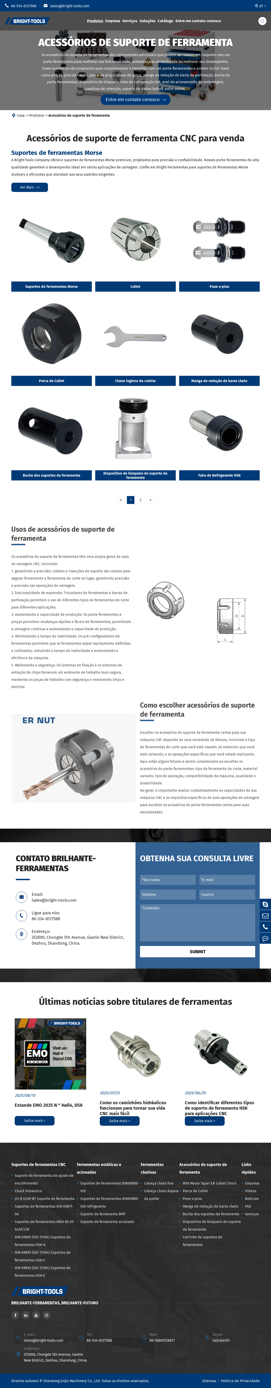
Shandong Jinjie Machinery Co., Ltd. (72, 1381)
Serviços (129, 21)
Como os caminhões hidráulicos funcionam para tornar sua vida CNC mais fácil (133, 1108)
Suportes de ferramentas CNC (38, 1164)
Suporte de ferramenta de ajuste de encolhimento (44, 1179)
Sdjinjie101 (221, 1340)
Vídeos (250, 1191)
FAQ (248, 1206)
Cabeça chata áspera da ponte (161, 1195)
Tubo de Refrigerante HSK (219, 475)
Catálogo (165, 21)
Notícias (252, 1198)
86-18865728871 (162, 1340)
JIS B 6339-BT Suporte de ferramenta (44, 1198)
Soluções (147, 21)
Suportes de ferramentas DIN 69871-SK (44, 1210)
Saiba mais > (34, 1120)
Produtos (95, 21)
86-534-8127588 (20, 5)
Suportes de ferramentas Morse (51, 287)
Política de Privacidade (240, 1381)
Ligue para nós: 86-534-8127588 (46, 915)
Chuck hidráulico (28, 1191)
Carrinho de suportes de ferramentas (202, 1241)
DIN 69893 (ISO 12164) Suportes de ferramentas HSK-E (43, 1272)
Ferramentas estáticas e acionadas (99, 1168)
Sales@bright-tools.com (66, 5)
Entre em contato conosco (198, 21)
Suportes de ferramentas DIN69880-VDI (109, 1187)
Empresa (112, 21)
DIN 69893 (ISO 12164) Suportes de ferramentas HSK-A (43, 1241)
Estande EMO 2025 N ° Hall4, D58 (49, 1105)
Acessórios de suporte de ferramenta (79, 115)
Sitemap (209, 1381)
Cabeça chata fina (159, 1183)
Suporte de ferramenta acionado (107, 1222)
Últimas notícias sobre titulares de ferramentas (135, 1001)
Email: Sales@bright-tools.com (54, 897)
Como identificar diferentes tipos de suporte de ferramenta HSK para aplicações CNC (219, 1108)
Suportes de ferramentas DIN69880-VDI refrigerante (109, 1202)
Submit (198, 951)
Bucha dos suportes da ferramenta (51, 475)
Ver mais (29, 187)
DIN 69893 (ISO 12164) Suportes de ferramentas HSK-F (43, 1256)
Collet (135, 287)
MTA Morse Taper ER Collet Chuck (209, 1183)
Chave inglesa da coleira (135, 381)
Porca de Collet (51, 381)
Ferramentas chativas (152, 1168)
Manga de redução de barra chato (219, 381)
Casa (21, 115)
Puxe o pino (219, 287)
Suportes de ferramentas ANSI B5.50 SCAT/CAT (44, 1226)
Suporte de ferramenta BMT (103, 1214)
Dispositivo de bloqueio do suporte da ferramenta (135, 475)
